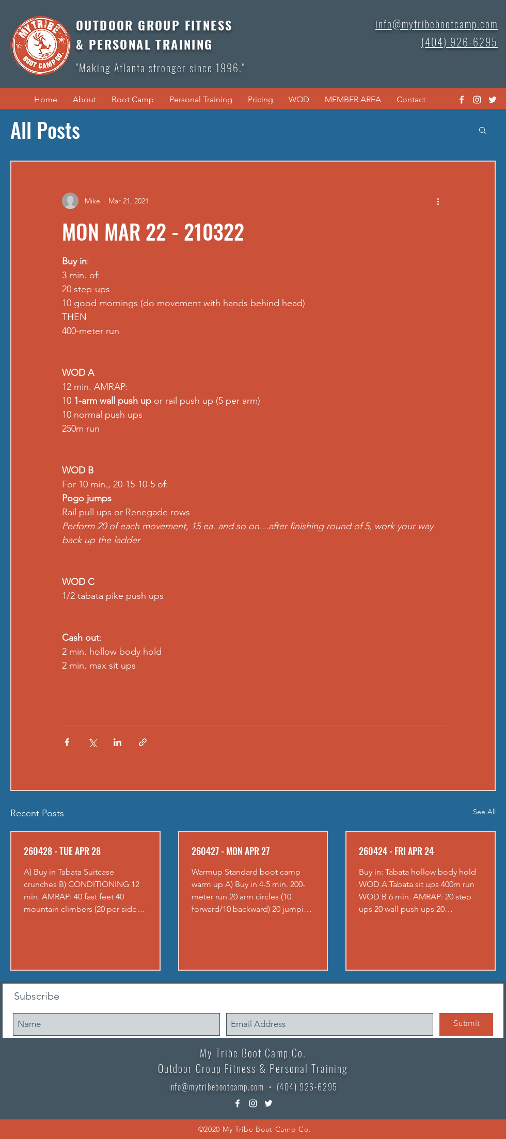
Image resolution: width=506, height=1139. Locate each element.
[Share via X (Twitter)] (92, 742)
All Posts (45, 130)
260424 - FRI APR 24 (396, 851)
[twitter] (492, 99)
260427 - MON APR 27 (231, 851)
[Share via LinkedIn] (117, 742)
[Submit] (466, 1024)
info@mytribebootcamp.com (216, 1087)
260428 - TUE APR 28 (62, 851)
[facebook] (461, 99)
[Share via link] (143, 742)
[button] (84, 99)
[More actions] (438, 201)
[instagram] (477, 99)
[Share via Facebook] (67, 742)
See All (484, 811)
